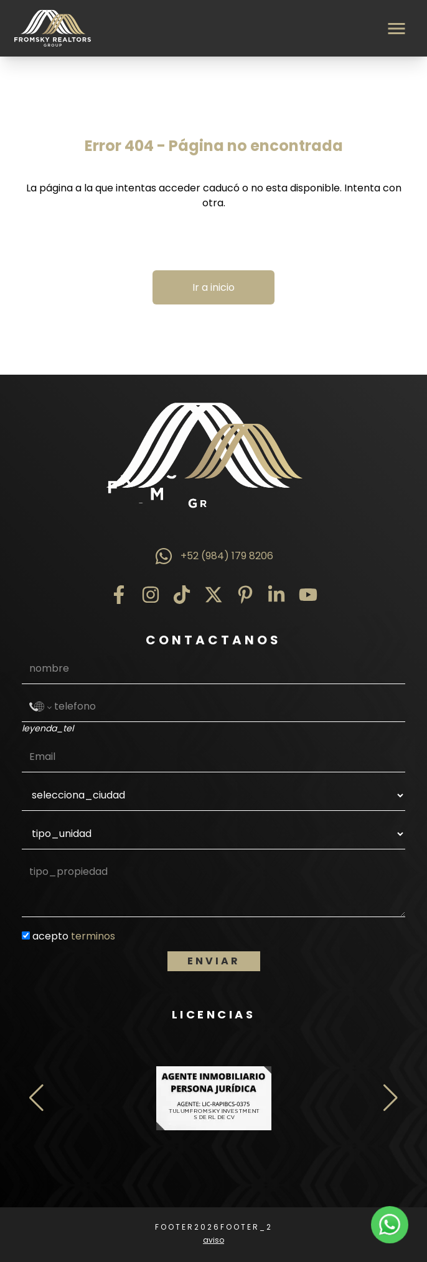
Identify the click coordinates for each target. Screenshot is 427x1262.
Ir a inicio (213, 287)
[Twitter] (213, 594)
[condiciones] (26, 935)
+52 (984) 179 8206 (213, 556)
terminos (93, 936)
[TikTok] (181, 594)
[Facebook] (119, 594)
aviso (213, 1240)
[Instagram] (150, 594)
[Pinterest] (245, 594)
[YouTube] (308, 594)
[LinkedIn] (276, 594)
